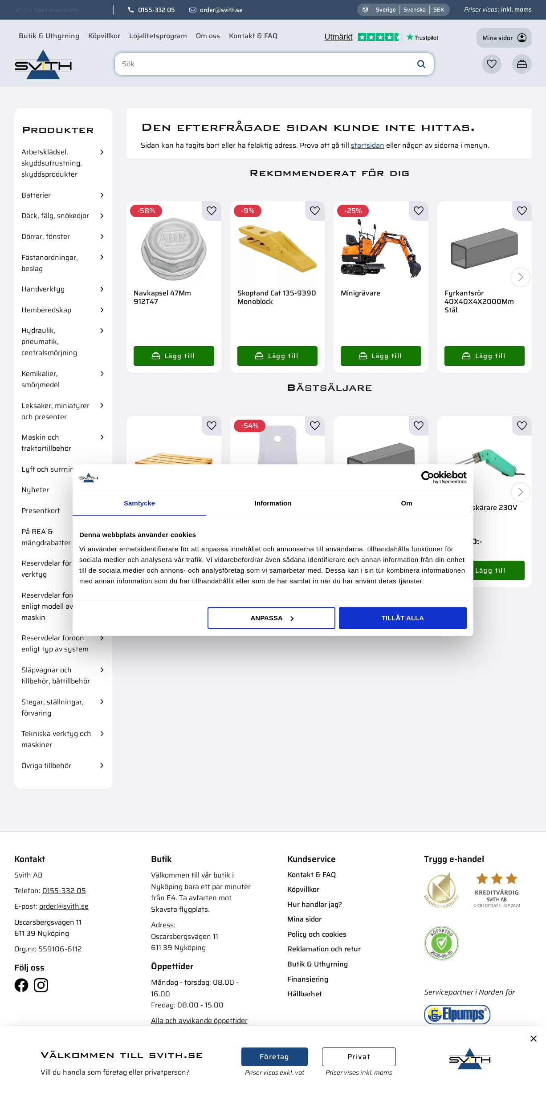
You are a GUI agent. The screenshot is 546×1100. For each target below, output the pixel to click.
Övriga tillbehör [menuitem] (46, 765)
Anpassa (271, 618)
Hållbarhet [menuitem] (304, 993)
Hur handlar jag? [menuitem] (314, 904)
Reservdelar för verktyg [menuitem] (46, 569)
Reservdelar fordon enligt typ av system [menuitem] (55, 643)
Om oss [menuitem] (208, 35)
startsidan (367, 145)
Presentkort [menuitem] (40, 510)
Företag (274, 1056)
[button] (491, 64)
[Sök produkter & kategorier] (274, 64)
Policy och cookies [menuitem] (316, 934)
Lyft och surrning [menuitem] (49, 469)
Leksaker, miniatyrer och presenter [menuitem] (55, 411)
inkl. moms (516, 9)
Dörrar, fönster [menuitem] (45, 236)
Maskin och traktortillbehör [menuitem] (46, 443)
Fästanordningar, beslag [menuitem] (49, 263)
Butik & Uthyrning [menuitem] (49, 35)
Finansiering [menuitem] (307, 979)
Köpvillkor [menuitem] (104, 35)
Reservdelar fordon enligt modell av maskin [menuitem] (52, 606)
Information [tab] (273, 503)
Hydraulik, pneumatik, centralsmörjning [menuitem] (49, 341)
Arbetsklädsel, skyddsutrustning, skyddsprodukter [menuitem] (51, 163)
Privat (359, 1056)
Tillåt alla (403, 618)
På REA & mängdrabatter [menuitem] (46, 537)
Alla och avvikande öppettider (199, 1020)
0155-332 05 (156, 10)
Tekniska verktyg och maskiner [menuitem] (56, 739)
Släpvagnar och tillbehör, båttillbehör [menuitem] (55, 675)
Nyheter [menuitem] (35, 489)
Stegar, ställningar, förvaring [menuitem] (52, 707)
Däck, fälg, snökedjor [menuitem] (55, 215)
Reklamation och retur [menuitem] (324, 948)
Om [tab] (406, 503)
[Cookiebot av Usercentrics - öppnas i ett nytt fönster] (428, 477)
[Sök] (421, 64)
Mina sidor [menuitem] (304, 919)
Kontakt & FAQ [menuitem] (253, 35)
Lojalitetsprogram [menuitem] (158, 35)
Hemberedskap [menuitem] (46, 309)
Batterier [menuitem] (36, 195)
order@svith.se (221, 10)
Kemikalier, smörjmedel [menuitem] (40, 379)
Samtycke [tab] (139, 503)
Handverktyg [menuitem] (43, 289)
